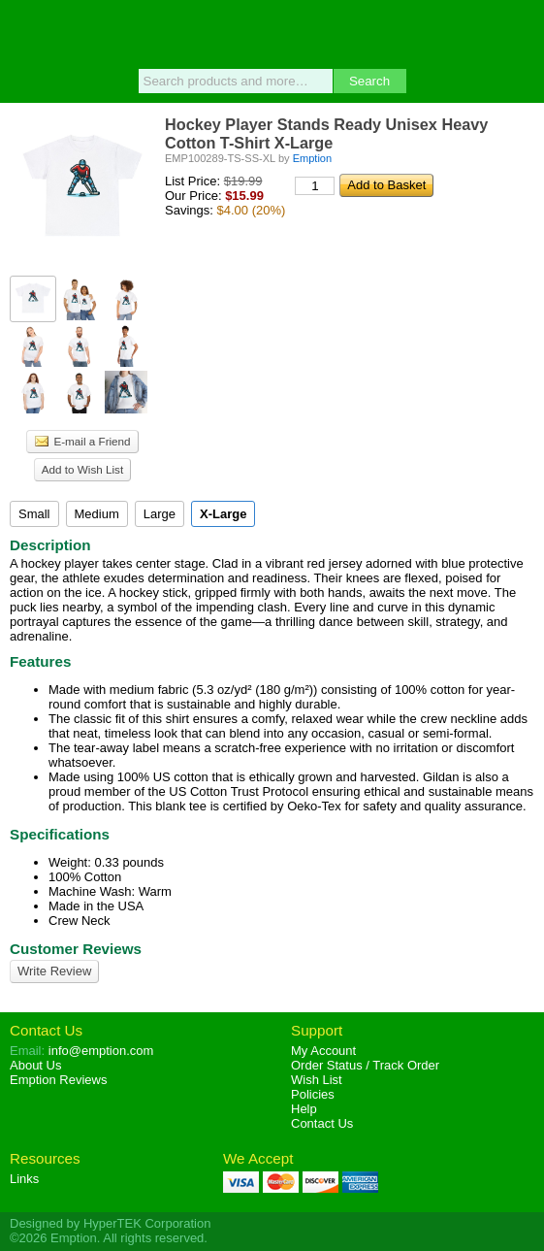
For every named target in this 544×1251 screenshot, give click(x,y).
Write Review (54, 971)
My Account (323, 1050)
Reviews (58, 1079)
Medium (97, 514)
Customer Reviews (76, 948)
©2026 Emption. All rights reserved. (109, 1238)
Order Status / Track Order (365, 1065)
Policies (313, 1094)
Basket (519, 31)
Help (304, 1109)
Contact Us (46, 1030)
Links (24, 1178)
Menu (24, 31)
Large (160, 514)
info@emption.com (101, 1050)
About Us (35, 1065)
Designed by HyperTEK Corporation (110, 1223)
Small (34, 514)
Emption (272, 33)
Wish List (316, 1079)
